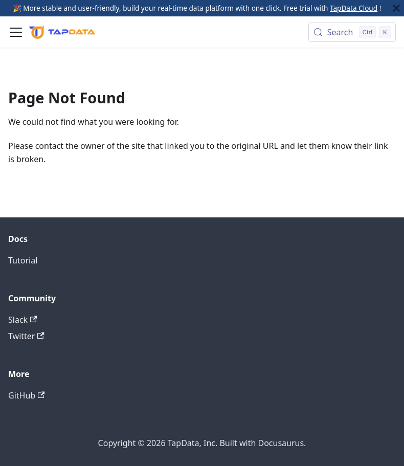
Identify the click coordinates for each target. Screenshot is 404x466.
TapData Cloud (353, 8)
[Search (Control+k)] (352, 32)
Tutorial (22, 260)
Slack (22, 319)
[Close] (396, 8)
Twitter (26, 336)
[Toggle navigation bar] (16, 32)
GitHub (26, 395)
